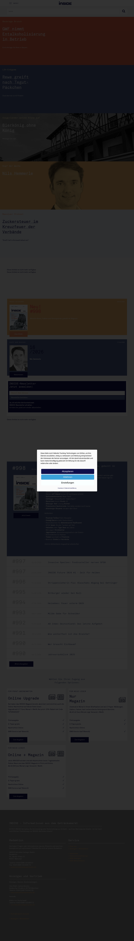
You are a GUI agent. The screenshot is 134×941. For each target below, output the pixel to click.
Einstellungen (67, 482)
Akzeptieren (67, 471)
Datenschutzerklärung (70, 488)
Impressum (61, 488)
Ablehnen (67, 477)
